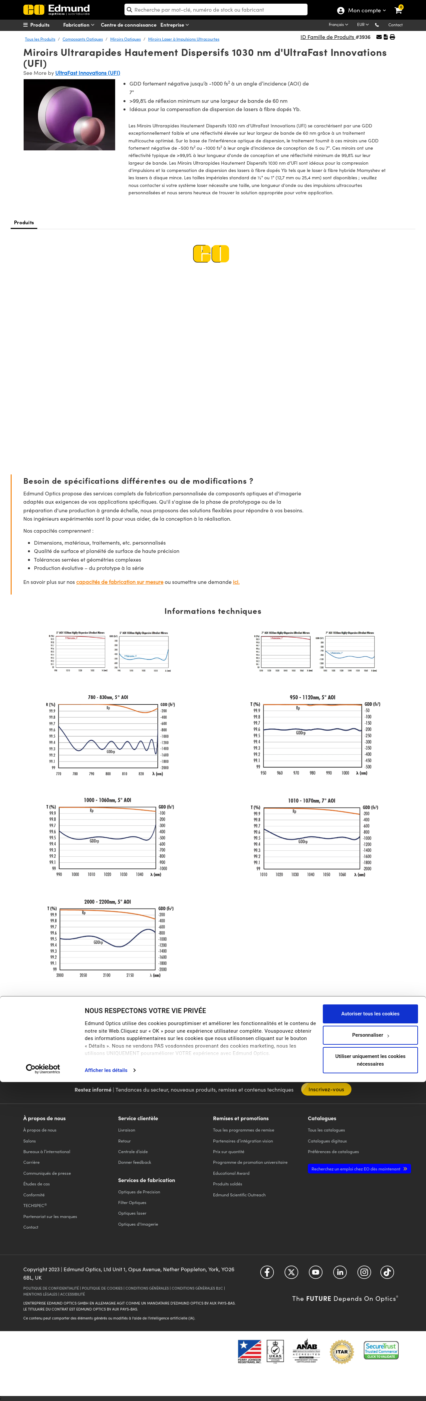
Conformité (34, 1194)
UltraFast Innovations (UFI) (87, 72)
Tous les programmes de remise (243, 1130)
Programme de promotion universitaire (250, 1162)
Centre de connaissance (128, 24)
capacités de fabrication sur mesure (119, 581)
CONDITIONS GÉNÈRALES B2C (197, 1288)
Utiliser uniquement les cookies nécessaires (370, 1378)
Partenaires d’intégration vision (243, 1140)
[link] (402, 5)
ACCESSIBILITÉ (72, 1294)
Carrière (31, 1162)
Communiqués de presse (47, 1173)
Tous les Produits (40, 39)
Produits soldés (227, 1183)
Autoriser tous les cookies (370, 1332)
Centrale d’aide (133, 1151)
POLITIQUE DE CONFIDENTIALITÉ (51, 1288)
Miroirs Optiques (125, 39)
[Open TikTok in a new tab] (387, 1274)
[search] (216, 9)
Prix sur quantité (228, 1151)
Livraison (126, 1130)
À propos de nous (40, 1130)
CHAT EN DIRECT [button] (166, 1040)
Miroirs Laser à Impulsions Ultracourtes (183, 39)
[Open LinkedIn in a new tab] (339, 1274)
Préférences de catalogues (333, 1151)
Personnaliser (370, 1353)
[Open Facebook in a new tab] (267, 1274)
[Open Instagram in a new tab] (364, 1274)
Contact (395, 24)
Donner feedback (134, 1162)
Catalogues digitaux (327, 1140)
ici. (236, 581)
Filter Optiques (132, 1202)
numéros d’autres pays (86, 1050)
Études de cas (36, 1183)
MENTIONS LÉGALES (40, 1294)
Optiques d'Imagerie (138, 1224)
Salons (29, 1140)
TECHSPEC (35, 1205)
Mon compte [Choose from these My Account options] (364, 11)
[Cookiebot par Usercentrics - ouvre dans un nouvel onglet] (43, 1388)
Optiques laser (132, 1213)
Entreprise (176, 25)
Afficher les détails (106, 1389)
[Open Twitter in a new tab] (291, 1274)
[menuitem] (48, 25)
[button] (382, 24)
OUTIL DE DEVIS (353, 1033)
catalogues (326, 1130)
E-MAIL (261, 1039)
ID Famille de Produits (328, 36)
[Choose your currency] (364, 25)
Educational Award (231, 1173)
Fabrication (80, 25)
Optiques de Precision (139, 1191)
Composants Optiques (83, 39)
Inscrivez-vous (326, 1089)
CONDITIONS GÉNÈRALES (147, 1288)
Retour (124, 1140)
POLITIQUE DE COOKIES (102, 1288)
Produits (24, 222)
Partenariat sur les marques (50, 1216)
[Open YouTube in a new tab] (315, 1274)
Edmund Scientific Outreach (239, 1194)
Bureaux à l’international (46, 1151)
